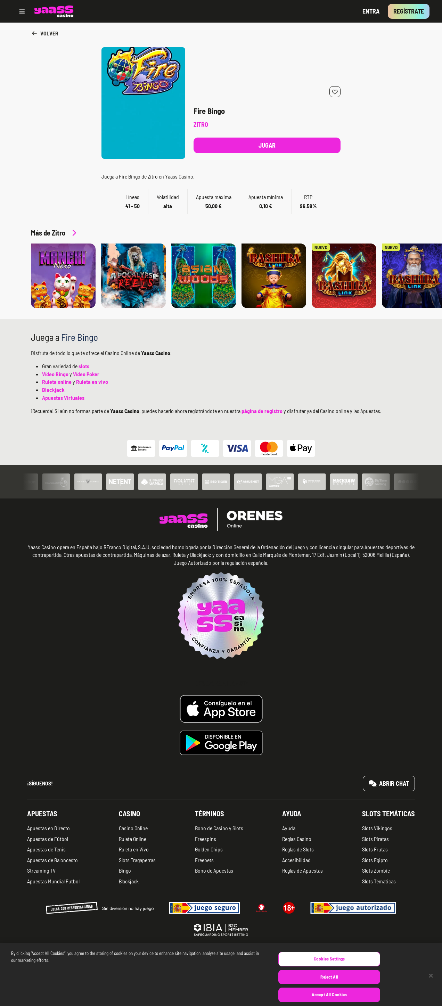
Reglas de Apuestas (302, 870)
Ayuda (291, 813)
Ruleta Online (132, 838)
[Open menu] (22, 11)
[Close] (431, 985)
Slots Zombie (376, 870)
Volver (44, 33)
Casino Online (133, 828)
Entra (370, 11)
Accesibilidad (296, 860)
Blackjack (129, 881)
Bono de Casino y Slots (219, 828)
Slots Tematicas (379, 881)
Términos (209, 813)
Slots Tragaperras (137, 860)
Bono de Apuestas (214, 870)
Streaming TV (41, 870)
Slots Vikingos (377, 828)
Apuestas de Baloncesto (52, 860)
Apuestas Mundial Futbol (53, 881)
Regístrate (408, 11)
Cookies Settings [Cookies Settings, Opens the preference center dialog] (329, 969)
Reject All (329, 987)
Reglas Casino (296, 838)
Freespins (205, 838)
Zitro (201, 124)
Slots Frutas (375, 849)
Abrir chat (389, 783)
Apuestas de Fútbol (47, 838)
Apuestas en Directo (48, 828)
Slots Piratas (375, 838)
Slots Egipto (375, 860)
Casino (129, 813)
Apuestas (42, 813)
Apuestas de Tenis (46, 849)
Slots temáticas (388, 813)
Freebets (204, 860)
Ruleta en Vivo (134, 849)
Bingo (125, 870)
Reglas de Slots (298, 849)
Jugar (267, 145)
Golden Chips (209, 849)
